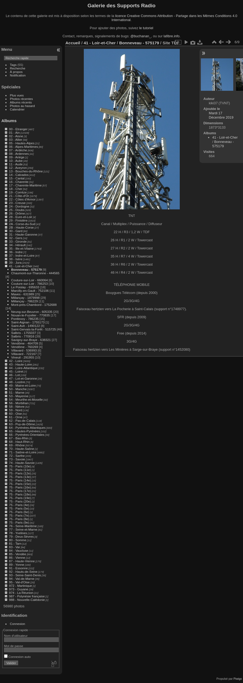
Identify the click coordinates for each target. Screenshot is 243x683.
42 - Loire (15, 361)
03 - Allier (15, 139)
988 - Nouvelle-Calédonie (27, 599)
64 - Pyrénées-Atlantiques (27, 427)
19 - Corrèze (17, 192)
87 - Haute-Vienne (22, 561)
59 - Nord (15, 410)
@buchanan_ (140, 36)
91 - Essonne (18, 568)
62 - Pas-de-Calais (22, 420)
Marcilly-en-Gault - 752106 (30, 290)
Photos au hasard (22, 106)
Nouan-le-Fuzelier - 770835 (30, 315)
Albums (8, 120)
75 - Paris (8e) (19, 519)
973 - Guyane (18, 589)
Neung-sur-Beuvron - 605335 (31, 311)
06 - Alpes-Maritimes (23, 146)
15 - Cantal (17, 178)
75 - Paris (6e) (19, 512)
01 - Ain (14, 132)
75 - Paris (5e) (19, 508)
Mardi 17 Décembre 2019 (221, 115)
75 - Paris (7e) (19, 515)
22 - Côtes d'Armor (22, 199)
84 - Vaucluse (18, 550)
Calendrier (17, 109)
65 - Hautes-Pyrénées (24, 431)
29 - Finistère (18, 220)
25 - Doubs (17, 210)
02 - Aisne (16, 136)
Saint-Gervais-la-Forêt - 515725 (33, 329)
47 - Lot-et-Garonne (23, 378)
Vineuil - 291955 (22, 357)
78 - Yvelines (18, 533)
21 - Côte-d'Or (19, 195)
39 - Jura (15, 262)
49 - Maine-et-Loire (22, 385)
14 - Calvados (19, 174)
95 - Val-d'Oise (19, 582)
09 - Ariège (16, 157)
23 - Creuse (17, 203)
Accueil (72, 43)
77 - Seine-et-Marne (23, 529)
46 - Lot (14, 375)
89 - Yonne (16, 564)
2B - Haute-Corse (21, 227)
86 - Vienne (17, 557)
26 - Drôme (17, 213)
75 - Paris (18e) (20, 494)
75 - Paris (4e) (19, 505)
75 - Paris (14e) (20, 480)
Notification (18, 75)
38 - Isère (15, 259)
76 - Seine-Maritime (23, 526)
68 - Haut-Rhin (19, 441)
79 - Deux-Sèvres (21, 536)
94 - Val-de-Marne (21, 578)
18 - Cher (15, 188)
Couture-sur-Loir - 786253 (29, 283)
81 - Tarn (15, 543)
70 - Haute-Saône (21, 448)
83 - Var (14, 547)
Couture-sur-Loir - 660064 (29, 280)
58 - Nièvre (17, 406)
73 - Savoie (17, 459)
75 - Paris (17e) (20, 491)
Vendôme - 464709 (24, 343)
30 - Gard (15, 231)
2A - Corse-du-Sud (22, 224)
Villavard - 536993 (24, 350)
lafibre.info (171, 36)
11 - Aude (15, 164)
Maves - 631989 (22, 294)
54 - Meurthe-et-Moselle (26, 399)
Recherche (17, 68)
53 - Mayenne (18, 396)
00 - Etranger (18, 129)
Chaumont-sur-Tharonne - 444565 (35, 273)
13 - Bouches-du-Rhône (26, 171)
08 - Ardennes (19, 153)
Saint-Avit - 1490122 (25, 325)
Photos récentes (21, 99)
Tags (13, 64)
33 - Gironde (17, 241)
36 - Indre (15, 252)
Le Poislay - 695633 (25, 287)
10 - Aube (15, 160)
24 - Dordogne (19, 206)
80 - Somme (17, 540)
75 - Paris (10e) (20, 466)
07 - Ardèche (18, 150)
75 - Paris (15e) (20, 484)
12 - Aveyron (18, 167)
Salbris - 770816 (22, 336)
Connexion (17, 623)
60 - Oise (15, 413)
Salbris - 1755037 (23, 332)
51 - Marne (16, 392)
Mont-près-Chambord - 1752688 (33, 304)
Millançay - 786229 (24, 301)
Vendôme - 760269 (24, 347)
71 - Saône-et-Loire (22, 452)
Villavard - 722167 (24, 354)
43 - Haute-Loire (20, 364)
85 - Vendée (17, 554)
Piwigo (238, 678)
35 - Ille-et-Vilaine (21, 248)
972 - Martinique (20, 585)
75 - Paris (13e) (20, 476)
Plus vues (17, 95)
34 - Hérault (17, 245)
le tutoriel (146, 28)
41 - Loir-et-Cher (20, 266)
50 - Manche (17, 389)
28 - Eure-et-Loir (20, 217)
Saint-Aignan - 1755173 (28, 322)
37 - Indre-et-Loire (21, 255)
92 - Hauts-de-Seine (23, 571)
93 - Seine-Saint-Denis (25, 575)
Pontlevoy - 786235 (24, 318)
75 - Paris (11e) (20, 469)
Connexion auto (17, 656)
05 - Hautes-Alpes (21, 143)
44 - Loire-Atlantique (23, 368)
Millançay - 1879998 (25, 297)
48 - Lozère (17, 382)
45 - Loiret (16, 371)
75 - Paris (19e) (20, 498)
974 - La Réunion (21, 592)
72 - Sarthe (17, 455)
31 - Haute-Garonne (23, 234)
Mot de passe (13, 646)
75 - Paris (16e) (20, 487)
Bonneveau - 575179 (26, 269)
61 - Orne (15, 417)
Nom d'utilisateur (16, 635)
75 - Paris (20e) (20, 501)
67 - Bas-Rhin (18, 438)
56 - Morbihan (19, 403)
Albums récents (21, 102)
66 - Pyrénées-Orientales (26, 434)
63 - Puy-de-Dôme (22, 424)
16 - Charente (18, 181)
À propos (16, 71)
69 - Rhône (17, 445)
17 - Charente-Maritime (25, 185)
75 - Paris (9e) (19, 522)
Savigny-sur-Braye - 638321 (31, 340)
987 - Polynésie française (27, 596)
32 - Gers (15, 238)
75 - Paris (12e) (20, 473)
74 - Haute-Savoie (22, 462)
